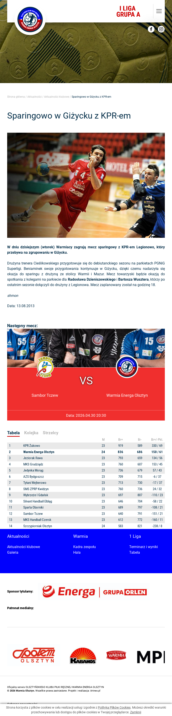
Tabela (134, 552)
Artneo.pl (95, 690)
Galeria (12, 552)
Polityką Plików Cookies (114, 707)
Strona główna (16, 96)
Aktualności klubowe (56, 96)
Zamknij (135, 712)
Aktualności (34, 96)
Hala (77, 552)
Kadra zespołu (84, 547)
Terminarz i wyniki (143, 547)
